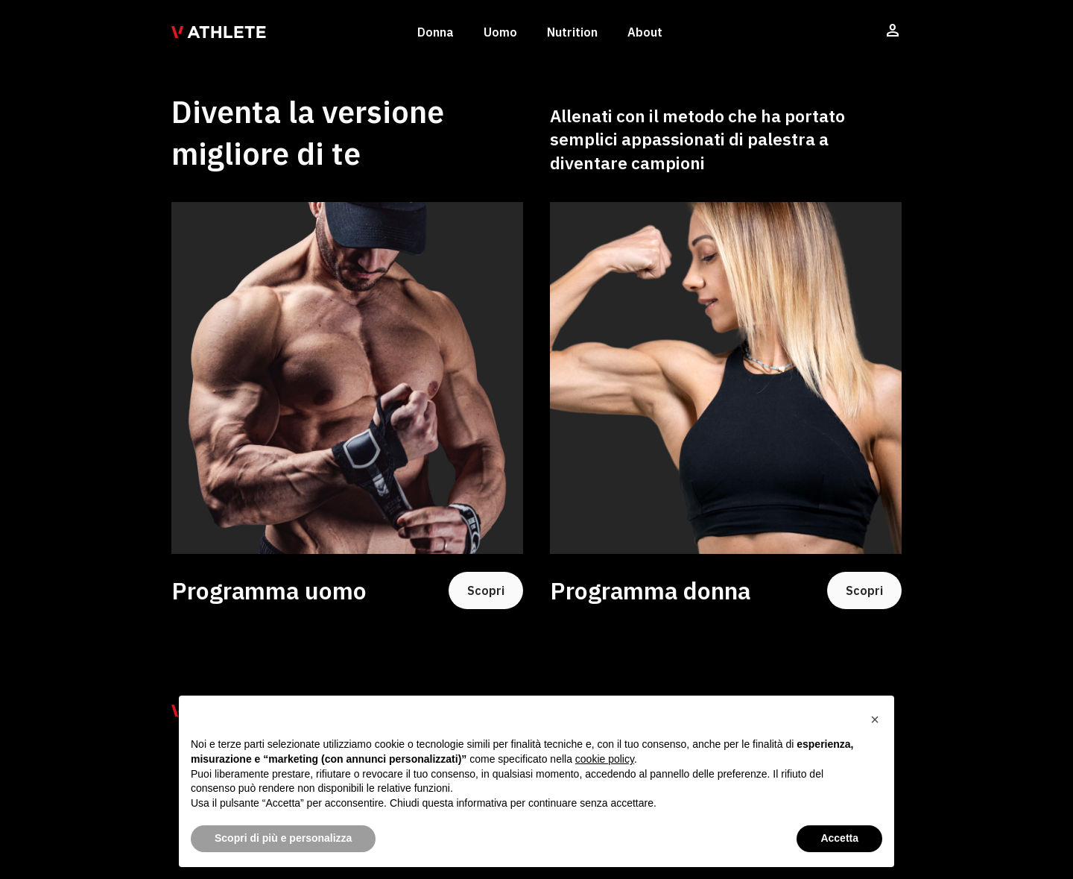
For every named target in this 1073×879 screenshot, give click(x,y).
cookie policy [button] (604, 759)
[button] (875, 719)
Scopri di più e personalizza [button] (283, 838)
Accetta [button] (839, 838)
